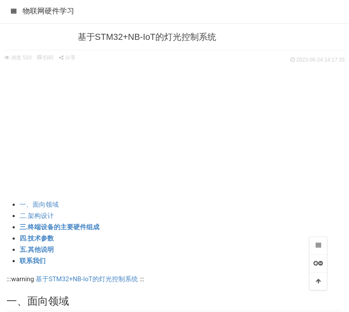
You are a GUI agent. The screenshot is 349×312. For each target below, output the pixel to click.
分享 (67, 58)
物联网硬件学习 (48, 11)
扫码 (45, 58)
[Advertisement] (174, 130)
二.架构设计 (37, 216)
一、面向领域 (39, 204)
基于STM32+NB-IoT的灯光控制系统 (87, 279)
